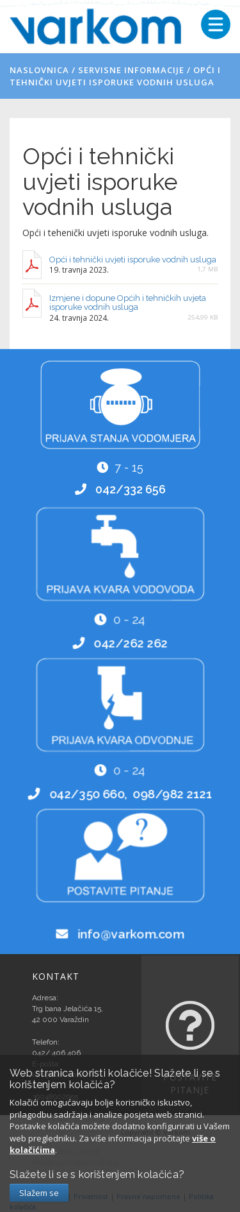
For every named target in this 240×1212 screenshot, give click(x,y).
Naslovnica (39, 70)
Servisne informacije (131, 70)
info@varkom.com (131, 934)
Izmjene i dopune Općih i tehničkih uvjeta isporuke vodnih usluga (127, 302)
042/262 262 (131, 643)
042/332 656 (130, 489)
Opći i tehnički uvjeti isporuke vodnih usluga (115, 76)
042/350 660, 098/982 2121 (131, 793)
